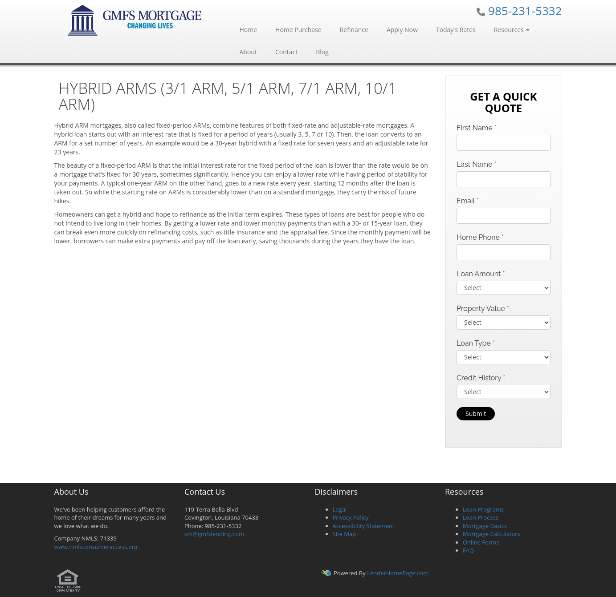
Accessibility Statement (364, 526)
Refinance (354, 29)
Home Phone (480, 237)
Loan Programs (483, 509)
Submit (475, 413)
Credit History (481, 378)
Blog (322, 52)
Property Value (483, 308)
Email (468, 201)
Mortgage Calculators (491, 534)
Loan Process (480, 517)
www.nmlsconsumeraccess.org (96, 547)
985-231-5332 (525, 11)
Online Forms (481, 542)
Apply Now (402, 29)
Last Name (477, 164)
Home (248, 29)
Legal (340, 509)
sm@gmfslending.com (214, 534)
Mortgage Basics (485, 526)
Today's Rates (456, 29)
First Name (477, 128)
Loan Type (476, 343)
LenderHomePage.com (397, 573)
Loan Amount (481, 274)
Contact (286, 52)
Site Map (344, 534)
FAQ (468, 550)
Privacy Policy (351, 517)
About (248, 52)
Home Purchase (298, 29)
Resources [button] (512, 29)
